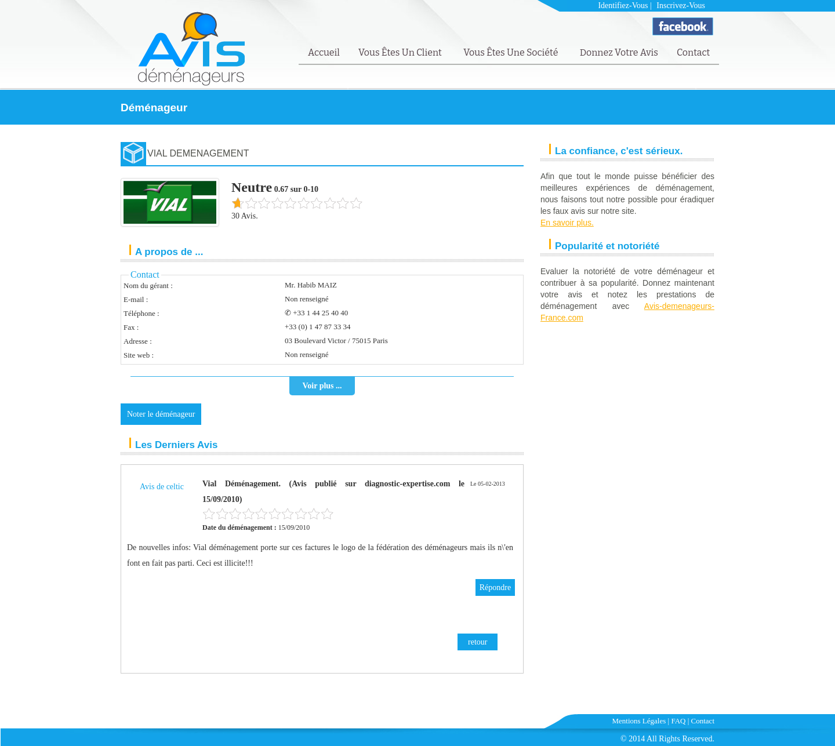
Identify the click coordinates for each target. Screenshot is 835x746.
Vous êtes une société (511, 52)
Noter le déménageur (161, 414)
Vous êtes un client (401, 52)
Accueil (324, 52)
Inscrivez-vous (680, 5)
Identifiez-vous (623, 5)
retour (477, 642)
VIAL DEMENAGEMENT (198, 153)
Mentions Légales (639, 720)
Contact (693, 52)
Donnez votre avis (619, 52)
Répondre (495, 587)
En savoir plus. (567, 222)
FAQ (678, 720)
